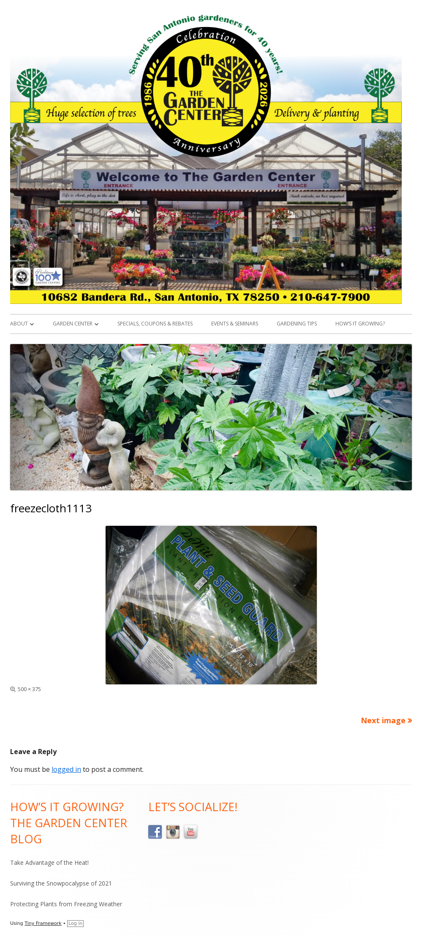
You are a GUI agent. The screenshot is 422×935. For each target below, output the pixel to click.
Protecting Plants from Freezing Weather (66, 904)
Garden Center (73, 323)
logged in (66, 769)
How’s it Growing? (360, 323)
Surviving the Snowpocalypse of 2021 (61, 883)
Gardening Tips (297, 323)
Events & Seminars (234, 323)
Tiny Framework (43, 923)
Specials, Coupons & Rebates (155, 323)
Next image (383, 720)
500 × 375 (29, 689)
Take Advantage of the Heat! (49, 862)
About (19, 323)
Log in (75, 923)
